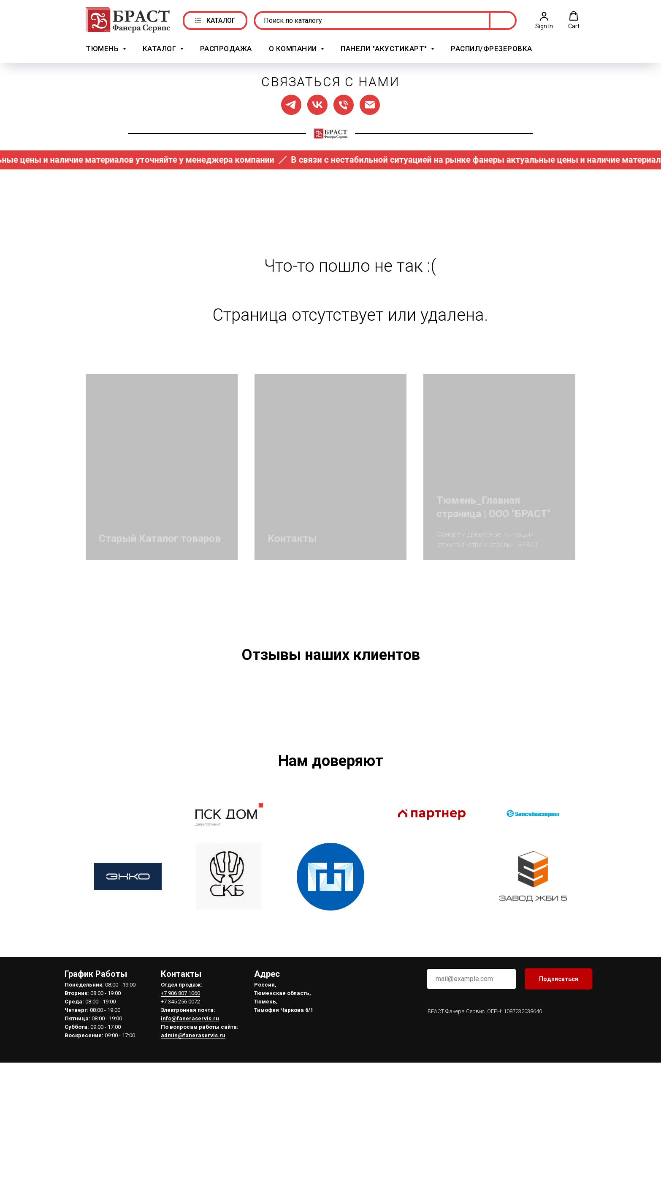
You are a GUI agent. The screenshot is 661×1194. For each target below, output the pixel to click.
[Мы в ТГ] (291, 103)
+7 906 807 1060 (180, 1118)
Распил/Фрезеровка (491, 48)
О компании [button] (294, 48)
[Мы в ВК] (317, 103)
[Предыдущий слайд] (127, 757)
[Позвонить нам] (343, 103)
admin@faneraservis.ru (193, 1160)
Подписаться (558, 1104)
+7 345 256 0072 (180, 1126)
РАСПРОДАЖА (226, 48)
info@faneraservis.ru (190, 1143)
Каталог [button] (160, 48)
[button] (544, 19)
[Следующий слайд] (533, 757)
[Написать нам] (370, 103)
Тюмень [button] (103, 48)
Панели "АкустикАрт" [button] (385, 48)
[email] (471, 1104)
